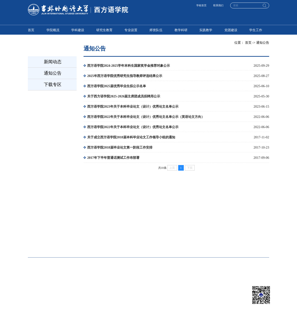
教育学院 (85, 246)
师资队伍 (155, 30)
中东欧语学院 (190, 232)
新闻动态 (52, 61)
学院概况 (52, 30)
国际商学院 (240, 232)
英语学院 (85, 232)
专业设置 (130, 30)
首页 (31, 30)
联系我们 (218, 5)
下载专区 (52, 84)
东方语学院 (138, 232)
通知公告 (52, 73)
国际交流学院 (190, 246)
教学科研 (180, 30)
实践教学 (205, 30)
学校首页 (201, 5)
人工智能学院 (139, 246)
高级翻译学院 (37, 232)
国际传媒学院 (37, 246)
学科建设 (77, 30)
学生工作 (255, 30)
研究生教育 (104, 30)
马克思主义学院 (243, 246)
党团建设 (230, 30)
